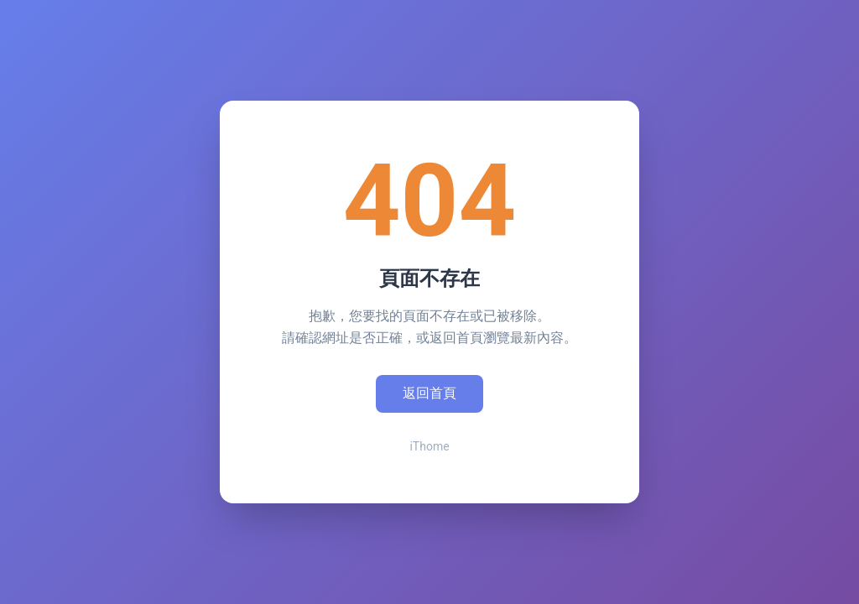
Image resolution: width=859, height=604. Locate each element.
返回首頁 (429, 393)
